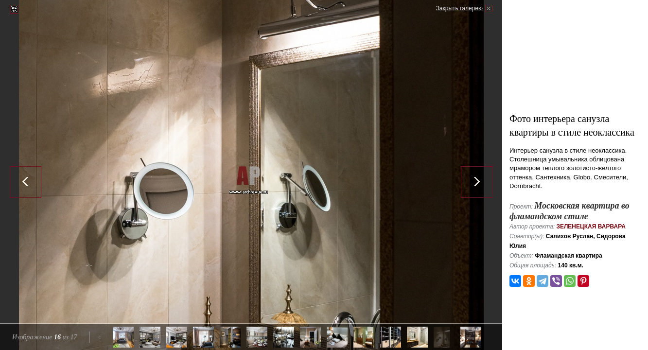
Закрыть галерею (459, 8)
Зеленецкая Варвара (590, 226)
